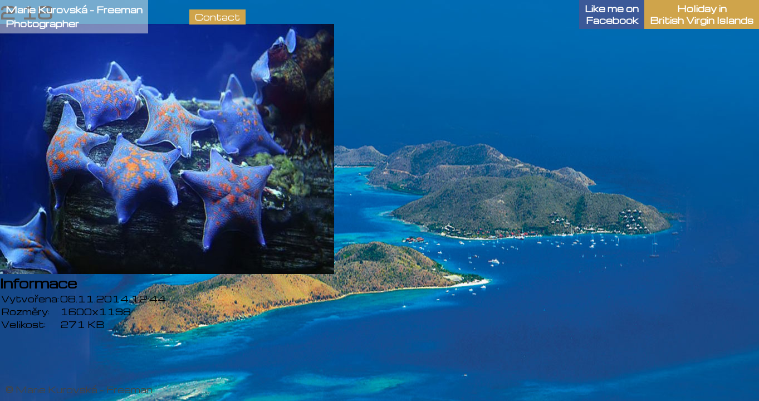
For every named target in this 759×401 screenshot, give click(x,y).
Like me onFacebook (612, 14)
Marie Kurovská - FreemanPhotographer (74, 17)
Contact (217, 17)
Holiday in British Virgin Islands (701, 14)
